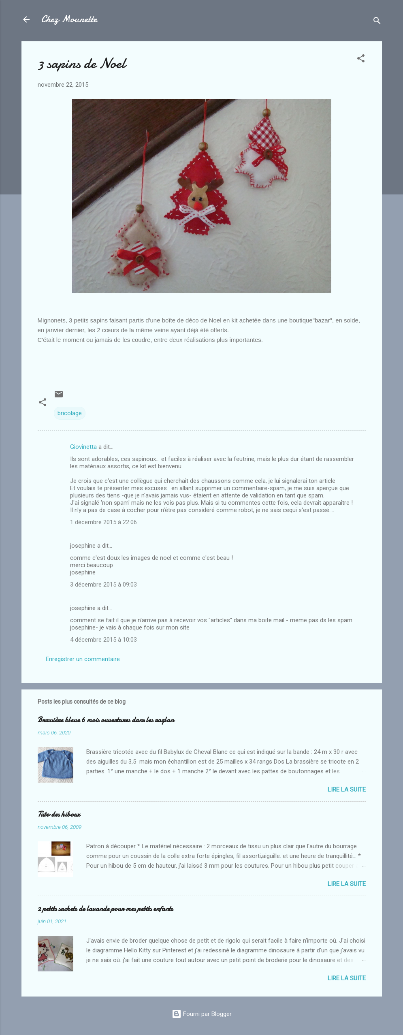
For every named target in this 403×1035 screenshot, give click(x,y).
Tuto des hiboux (59, 814)
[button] (361, 59)
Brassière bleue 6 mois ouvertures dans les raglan (106, 720)
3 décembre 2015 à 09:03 (103, 584)
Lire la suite (347, 789)
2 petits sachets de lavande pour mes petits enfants (105, 909)
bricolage (70, 413)
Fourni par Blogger (202, 1014)
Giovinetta (83, 446)
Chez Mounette (69, 19)
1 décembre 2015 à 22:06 (103, 522)
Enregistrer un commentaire (83, 659)
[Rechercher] (377, 22)
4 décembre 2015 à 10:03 (103, 639)
